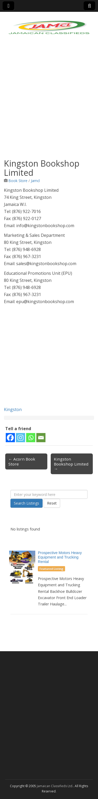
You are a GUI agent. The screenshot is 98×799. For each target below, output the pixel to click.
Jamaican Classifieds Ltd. (55, 786)
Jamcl (35, 180)
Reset (52, 503)
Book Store (18, 180)
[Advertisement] (49, 101)
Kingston (13, 409)
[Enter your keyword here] (49, 494)
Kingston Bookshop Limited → (71, 463)
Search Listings (26, 503)
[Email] (40, 437)
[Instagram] (20, 437)
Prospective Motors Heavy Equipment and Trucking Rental (60, 557)
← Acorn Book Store (21, 461)
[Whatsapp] (30, 437)
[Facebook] (10, 437)
